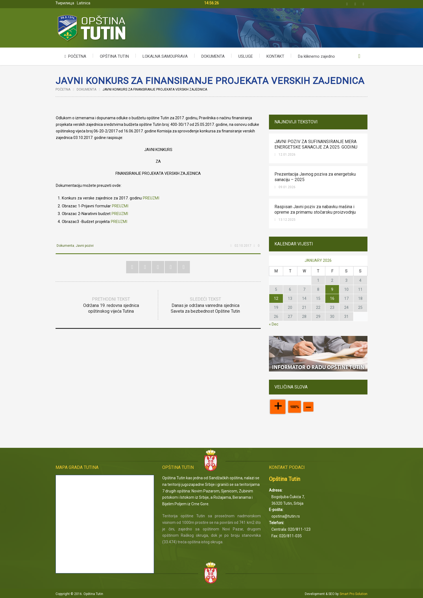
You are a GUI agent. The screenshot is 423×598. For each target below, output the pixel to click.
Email (363, 4)
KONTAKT (275, 56)
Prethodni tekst (111, 305)
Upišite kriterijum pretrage (359, 56)
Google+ (171, 267)
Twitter (347, 4)
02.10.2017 (242, 246)
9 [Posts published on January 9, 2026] (332, 289)
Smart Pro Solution (353, 594)
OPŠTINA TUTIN (114, 56)
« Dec (273, 324)
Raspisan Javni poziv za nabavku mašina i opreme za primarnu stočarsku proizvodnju (315, 209)
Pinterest (158, 267)
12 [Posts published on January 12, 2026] (276, 298)
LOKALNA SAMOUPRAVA (165, 56)
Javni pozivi (85, 246)
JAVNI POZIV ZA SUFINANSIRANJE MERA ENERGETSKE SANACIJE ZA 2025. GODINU (315, 144)
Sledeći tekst (205, 305)
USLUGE (245, 56)
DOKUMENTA (213, 56)
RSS (184, 267)
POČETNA (74, 56)
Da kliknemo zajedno (316, 56)
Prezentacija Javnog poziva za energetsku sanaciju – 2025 (315, 177)
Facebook (355, 4)
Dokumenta (86, 89)
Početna (63, 89)
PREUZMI (151, 198)
